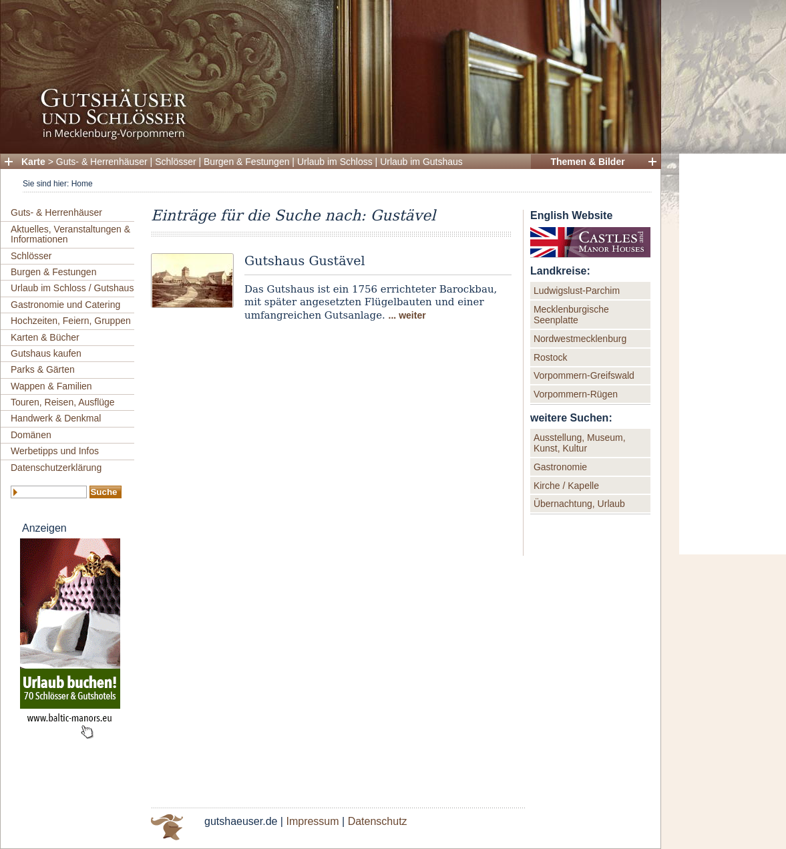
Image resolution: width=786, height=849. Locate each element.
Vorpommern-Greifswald (584, 375)
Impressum (312, 821)
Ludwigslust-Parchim (577, 290)
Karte (33, 161)
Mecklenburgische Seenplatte (571, 314)
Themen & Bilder (587, 161)
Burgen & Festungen (246, 161)
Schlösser (175, 161)
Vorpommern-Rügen (576, 394)
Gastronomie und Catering (65, 304)
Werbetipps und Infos (55, 451)
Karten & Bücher (45, 337)
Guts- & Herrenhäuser (102, 161)
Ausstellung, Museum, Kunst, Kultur (580, 443)
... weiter (407, 315)
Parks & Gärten (43, 369)
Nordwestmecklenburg (580, 338)
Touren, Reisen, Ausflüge (63, 402)
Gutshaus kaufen (46, 353)
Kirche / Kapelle (566, 485)
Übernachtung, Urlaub (579, 503)
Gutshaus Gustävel (304, 260)
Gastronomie (560, 467)
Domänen (31, 435)
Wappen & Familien (51, 386)
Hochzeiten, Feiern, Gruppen (71, 320)
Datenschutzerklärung (56, 467)
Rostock (551, 357)
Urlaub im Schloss (335, 161)
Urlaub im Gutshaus (421, 161)
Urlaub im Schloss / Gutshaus (72, 288)
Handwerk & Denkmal (56, 418)
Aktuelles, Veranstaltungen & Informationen (70, 234)
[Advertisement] (732, 354)
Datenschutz (377, 821)
